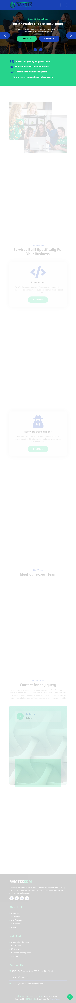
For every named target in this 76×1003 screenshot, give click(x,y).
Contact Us (49, 39)
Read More (26, 39)
